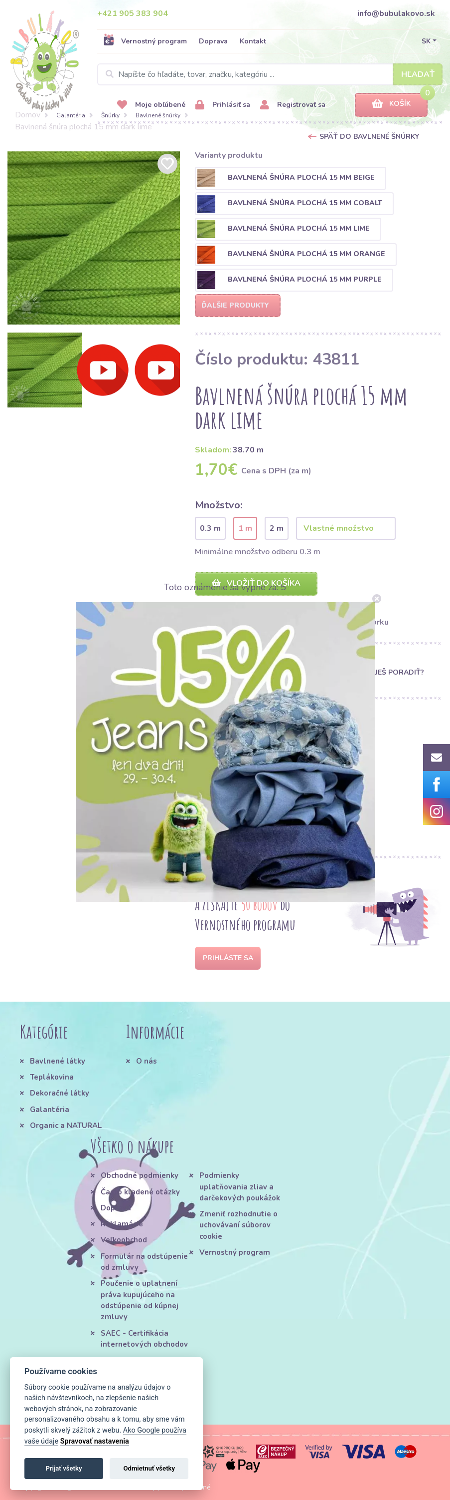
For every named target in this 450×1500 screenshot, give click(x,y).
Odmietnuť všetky (149, 1468)
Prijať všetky (63, 1468)
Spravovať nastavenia (94, 1441)
